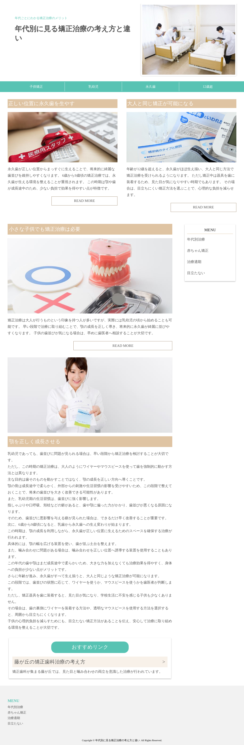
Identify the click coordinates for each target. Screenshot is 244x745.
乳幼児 (93, 86)
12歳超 (208, 86)
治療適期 (194, 262)
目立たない (196, 273)
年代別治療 (196, 239)
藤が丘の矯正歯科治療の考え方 (49, 662)
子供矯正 (36, 86)
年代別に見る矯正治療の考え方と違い (72, 33)
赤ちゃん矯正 (197, 250)
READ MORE (84, 201)
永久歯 (151, 86)
